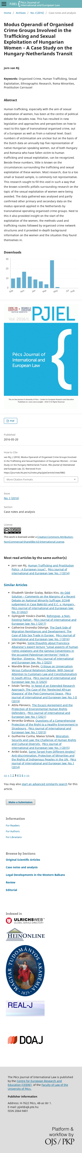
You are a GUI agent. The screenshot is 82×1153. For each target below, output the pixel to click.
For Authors (13, 831)
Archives (21, 13)
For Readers (13, 825)
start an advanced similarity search (44, 784)
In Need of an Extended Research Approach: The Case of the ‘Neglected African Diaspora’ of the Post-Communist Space (43, 689)
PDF (12, 421)
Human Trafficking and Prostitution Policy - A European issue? (43, 567)
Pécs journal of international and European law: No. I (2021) (41, 715)
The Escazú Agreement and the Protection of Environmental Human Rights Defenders (42, 709)
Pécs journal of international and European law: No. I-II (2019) (44, 697)
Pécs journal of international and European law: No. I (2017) (44, 621)
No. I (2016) (37, 13)
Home (7, 13)
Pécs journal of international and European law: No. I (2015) (41, 730)
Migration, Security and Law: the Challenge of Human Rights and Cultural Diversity (44, 740)
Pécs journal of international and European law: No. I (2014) (41, 571)
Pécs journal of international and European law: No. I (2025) (43, 660)
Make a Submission (21, 802)
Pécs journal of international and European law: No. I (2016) (43, 637)
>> (27, 775)
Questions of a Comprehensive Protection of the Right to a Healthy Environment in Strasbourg (45, 724)
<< (5, 775)
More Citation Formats (20, 479)
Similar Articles (15, 585)
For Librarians (14, 837)
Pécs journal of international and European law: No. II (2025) (44, 680)
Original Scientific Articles (23, 860)
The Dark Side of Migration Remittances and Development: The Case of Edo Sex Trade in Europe (42, 631)
